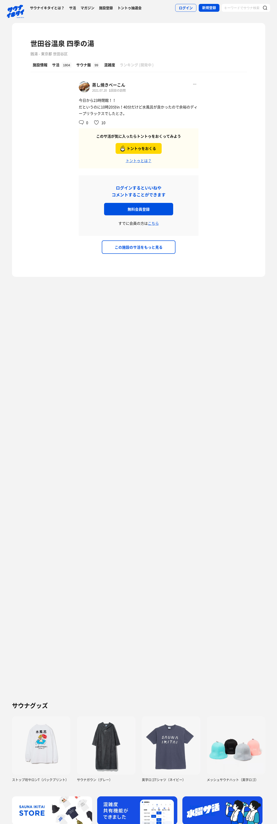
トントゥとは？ (139, 160)
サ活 (72, 7)
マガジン (87, 7)
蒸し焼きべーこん (108, 85)
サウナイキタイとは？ (47, 7)
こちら (153, 223)
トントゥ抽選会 (129, 7)
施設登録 (106, 7)
